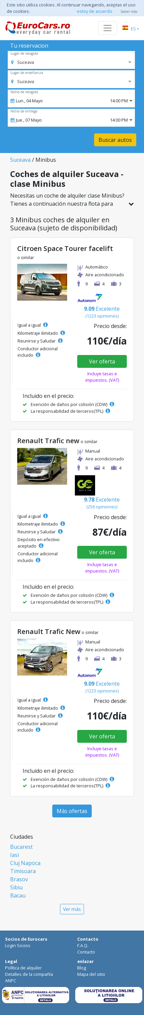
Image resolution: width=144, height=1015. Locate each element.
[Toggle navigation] (107, 28)
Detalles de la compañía (29, 974)
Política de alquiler (23, 968)
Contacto (86, 952)
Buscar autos (115, 140)
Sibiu (16, 887)
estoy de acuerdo (94, 11)
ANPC (10, 981)
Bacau (18, 895)
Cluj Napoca (25, 863)
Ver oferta (102, 361)
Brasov (19, 879)
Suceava (20, 159)
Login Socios (17, 945)
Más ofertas (72, 811)
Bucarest (21, 847)
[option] (22, 62)
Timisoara (23, 871)
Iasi (14, 855)
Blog (81, 968)
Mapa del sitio (91, 974)
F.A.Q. (82, 945)
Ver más (72, 909)
